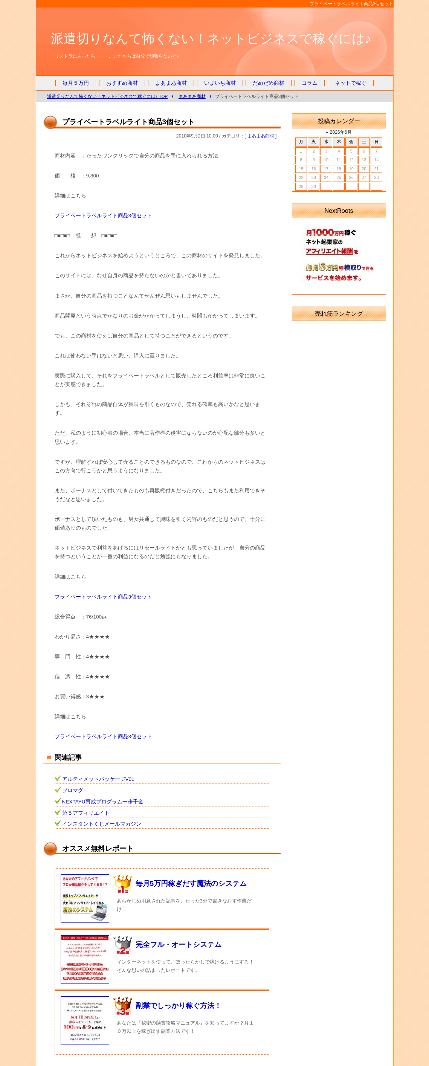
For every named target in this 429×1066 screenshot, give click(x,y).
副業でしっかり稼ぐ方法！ (178, 1005)
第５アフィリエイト (86, 813)
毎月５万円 (76, 83)
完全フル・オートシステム (178, 944)
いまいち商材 (220, 83)
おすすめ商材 (122, 83)
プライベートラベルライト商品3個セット (104, 215)
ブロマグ (72, 790)
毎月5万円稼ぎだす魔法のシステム (191, 883)
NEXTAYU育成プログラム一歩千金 (103, 802)
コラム (310, 83)
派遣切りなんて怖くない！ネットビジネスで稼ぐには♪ (211, 38)
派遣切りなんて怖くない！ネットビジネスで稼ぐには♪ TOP (107, 96)
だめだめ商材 (268, 83)
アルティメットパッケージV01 (98, 779)
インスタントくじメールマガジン (101, 824)
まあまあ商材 (171, 83)
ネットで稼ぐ (350, 83)
